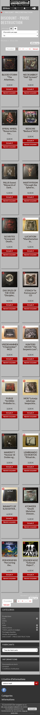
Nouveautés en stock (10, 664)
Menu (6, 8)
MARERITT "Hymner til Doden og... (9, 454)
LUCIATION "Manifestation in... (30, 239)
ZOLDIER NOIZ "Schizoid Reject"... (30, 562)
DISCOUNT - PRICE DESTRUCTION (16, 637)
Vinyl (4, 625)
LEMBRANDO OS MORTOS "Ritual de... (30, 454)
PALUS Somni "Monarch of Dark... (9, 185)
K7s (3, 623)
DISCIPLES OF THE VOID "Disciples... (9, 293)
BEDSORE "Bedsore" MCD (30, 129)
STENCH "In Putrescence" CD (30, 293)
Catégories (7, 695)
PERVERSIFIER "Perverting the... (9, 562)
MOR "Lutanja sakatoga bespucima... (30, 401)
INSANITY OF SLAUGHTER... (9, 507)
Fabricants (8, 644)
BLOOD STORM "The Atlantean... (9, 77)
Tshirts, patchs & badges (11, 630)
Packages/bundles (9, 632)
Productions (6, 616)
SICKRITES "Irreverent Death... (9, 239)
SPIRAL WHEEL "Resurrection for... (9, 131)
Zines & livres (7, 628)
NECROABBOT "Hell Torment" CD (30, 77)
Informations (9, 659)
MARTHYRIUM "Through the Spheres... (30, 185)
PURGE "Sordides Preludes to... (9, 401)
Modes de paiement (9, 634)
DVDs (4, 621)
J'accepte (32, 709)
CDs (3, 618)
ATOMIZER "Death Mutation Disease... (30, 510)
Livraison (5, 666)
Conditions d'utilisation (10, 669)
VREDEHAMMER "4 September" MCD (10, 347)
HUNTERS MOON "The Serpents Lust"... (30, 347)
